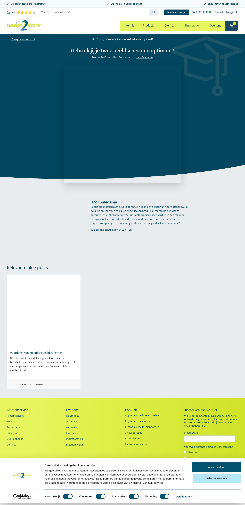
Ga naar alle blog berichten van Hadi (111, 230)
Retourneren (14, 427)
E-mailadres (192, 432)
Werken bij (72, 427)
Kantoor (193, 452)
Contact (218, 12)
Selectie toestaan (216, 480)
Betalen (11, 421)
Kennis (130, 25)
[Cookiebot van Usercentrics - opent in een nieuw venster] (22, 498)
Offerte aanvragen (176, 12)
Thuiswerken (193, 25)
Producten (149, 25)
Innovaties (72, 433)
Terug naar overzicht (22, 39)
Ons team (71, 421)
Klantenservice (17, 410)
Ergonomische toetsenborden (142, 427)
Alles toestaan (216, 468)
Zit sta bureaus (133, 432)
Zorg (191, 458)
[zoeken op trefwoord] (93, 12)
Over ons (215, 25)
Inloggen (12, 433)
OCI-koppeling (15, 438)
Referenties (72, 415)
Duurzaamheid (74, 438)
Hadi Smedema (144, 57)
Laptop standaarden (136, 444)
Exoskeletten (132, 438)
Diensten (170, 25)
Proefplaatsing (15, 415)
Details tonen (184, 498)
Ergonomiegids (74, 444)
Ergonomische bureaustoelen (142, 415)
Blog (102, 39)
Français (232, 12)
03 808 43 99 (202, 12)
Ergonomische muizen (138, 421)
